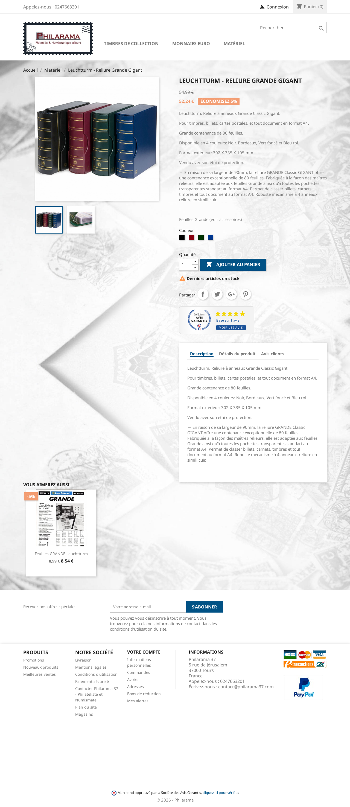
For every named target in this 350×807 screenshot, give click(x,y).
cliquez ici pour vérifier (220, 792)
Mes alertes (137, 700)
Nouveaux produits (40, 667)
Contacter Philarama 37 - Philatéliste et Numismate (96, 694)
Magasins (84, 714)
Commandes (138, 672)
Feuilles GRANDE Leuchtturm (61, 553)
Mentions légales (91, 667)
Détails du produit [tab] (237, 353)
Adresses (135, 686)
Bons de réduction (144, 693)
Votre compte (144, 652)
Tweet (217, 294)
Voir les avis (231, 327)
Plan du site (86, 707)
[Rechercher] (292, 27)
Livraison (83, 660)
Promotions (33, 660)
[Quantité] (185, 265)
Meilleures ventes (39, 674)
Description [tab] (202, 353)
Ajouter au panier (233, 264)
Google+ (231, 294)
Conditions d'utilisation (96, 674)
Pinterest (245, 294)
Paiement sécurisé (92, 681)
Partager (202, 294)
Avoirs (132, 679)
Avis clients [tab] (272, 353)
